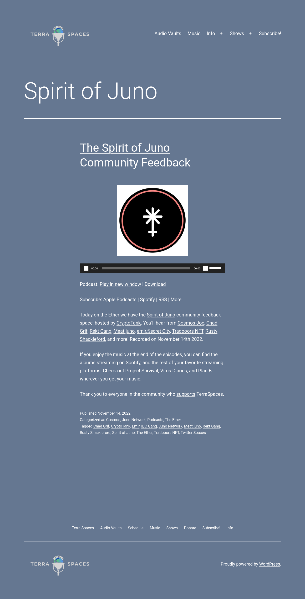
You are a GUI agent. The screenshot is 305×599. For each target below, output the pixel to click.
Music (194, 33)
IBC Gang (149, 426)
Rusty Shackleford (95, 432)
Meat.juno (124, 331)
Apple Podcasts (120, 299)
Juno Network (134, 419)
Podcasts (155, 419)
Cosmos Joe (191, 323)
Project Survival (141, 371)
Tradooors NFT (187, 331)
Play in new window (120, 284)
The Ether (173, 419)
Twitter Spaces (193, 432)
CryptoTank (129, 323)
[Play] (86, 268)
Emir (135, 426)
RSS (162, 299)
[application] (152, 268)
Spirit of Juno (161, 315)
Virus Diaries (173, 371)
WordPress (269, 564)
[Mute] (205, 268)
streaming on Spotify (118, 362)
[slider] (146, 268)
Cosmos (113, 419)
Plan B (205, 371)
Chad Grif (101, 426)
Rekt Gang (100, 331)
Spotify (147, 299)
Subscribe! (270, 33)
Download (155, 284)
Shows (237, 33)
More (176, 299)
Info (211, 33)
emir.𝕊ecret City (153, 331)
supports (186, 394)
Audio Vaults (167, 33)
